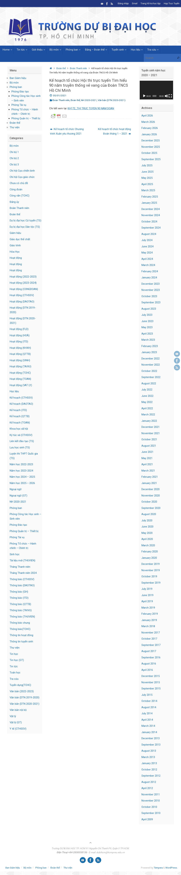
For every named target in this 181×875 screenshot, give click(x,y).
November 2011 (150, 794)
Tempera (158, 867)
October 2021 (149, 439)
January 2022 (149, 420)
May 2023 (147, 327)
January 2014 (149, 732)
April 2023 (147, 333)
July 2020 (146, 520)
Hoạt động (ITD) (19, 346)
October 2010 (149, 807)
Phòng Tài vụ (18, 104)
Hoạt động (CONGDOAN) (24, 293)
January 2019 (149, 620)
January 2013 (149, 763)
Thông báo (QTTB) (20, 608)
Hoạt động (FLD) (19, 333)
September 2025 (150, 159)
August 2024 (148, 234)
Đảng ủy (14, 201)
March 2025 (148, 190)
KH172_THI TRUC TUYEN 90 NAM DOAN (91, 108)
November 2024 (150, 215)
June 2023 (147, 321)
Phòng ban (16, 87)
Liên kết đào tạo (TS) (22, 445)
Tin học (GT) (17, 664)
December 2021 (150, 427)
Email (134, 3)
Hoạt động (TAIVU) (21, 371)
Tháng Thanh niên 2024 (23, 577)
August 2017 (148, 651)
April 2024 (147, 259)
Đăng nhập (123, 3)
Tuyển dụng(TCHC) (20, 689)
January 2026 (149, 134)
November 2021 (150, 433)
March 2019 (148, 607)
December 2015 (150, 676)
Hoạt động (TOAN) (20, 383)
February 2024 (149, 271)
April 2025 (147, 184)
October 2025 (149, 153)
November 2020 (150, 495)
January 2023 (149, 352)
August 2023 (148, 308)
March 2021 (148, 470)
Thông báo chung (20, 627)
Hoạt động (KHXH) (20, 352)
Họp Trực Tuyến (171, 3)
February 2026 (149, 128)
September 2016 (150, 657)
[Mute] (166, 96)
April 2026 (147, 115)
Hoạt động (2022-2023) (23, 281)
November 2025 (150, 146)
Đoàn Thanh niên (78, 68)
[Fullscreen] (170, 96)
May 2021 (147, 458)
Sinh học (15, 558)
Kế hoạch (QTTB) (20, 420)
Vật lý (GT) (16, 727)
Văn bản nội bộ (18, 714)
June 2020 (147, 526)
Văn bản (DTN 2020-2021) (111, 100)
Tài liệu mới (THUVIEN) (23, 565)
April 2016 (147, 670)
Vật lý (13, 720)
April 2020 (147, 539)
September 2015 (150, 688)
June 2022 (147, 396)
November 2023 (150, 290)
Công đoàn (16, 189)
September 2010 (150, 813)
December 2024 (150, 209)
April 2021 (147, 464)
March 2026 (148, 121)
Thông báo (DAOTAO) (22, 590)
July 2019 (146, 588)
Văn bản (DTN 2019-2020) (25, 702)
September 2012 (150, 775)
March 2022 (148, 414)
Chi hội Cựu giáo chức (22, 177)
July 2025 (146, 165)
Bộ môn (14, 82)
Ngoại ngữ (15, 493)
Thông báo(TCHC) (20, 633)
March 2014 (148, 725)
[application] (156, 90)
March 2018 (148, 626)
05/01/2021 (59, 95)
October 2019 (149, 576)
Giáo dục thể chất (20, 243)
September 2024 (150, 227)
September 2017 (150, 645)
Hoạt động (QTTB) (20, 358)
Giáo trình (15, 250)
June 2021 (147, 451)
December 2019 (150, 564)
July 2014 (146, 713)
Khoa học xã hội (19, 433)
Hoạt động (16, 262)
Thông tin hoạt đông (21, 639)
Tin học (14, 658)
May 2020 (147, 533)
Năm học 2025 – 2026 (22, 487)
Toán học (15, 677)
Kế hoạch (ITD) (18, 414)
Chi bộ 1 (14, 152)
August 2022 (148, 383)
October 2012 (149, 769)
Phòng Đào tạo (20, 91)
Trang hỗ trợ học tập (151, 3)
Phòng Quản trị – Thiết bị (25, 118)
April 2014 (147, 719)
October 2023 (149, 296)
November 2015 (150, 682)
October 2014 (149, 701)
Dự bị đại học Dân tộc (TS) (25, 231)
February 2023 (149, 346)
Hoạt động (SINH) (20, 364)
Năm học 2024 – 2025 (22, 481)
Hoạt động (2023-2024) (23, 287)
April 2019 (147, 601)
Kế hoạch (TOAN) (20, 427)
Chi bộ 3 (14, 164)
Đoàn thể (61, 68)
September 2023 (150, 302)
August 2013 (148, 750)
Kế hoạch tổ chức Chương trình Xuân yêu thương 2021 (67, 131)
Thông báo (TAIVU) (21, 614)
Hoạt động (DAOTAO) (22, 306)
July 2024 (146, 240)
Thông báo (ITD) (19, 602)
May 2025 (147, 177)
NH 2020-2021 (89, 100)
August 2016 (148, 663)
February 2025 (149, 196)
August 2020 (148, 514)
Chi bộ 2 (14, 158)
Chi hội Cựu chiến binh (22, 170)
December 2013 (150, 738)
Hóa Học (15, 256)
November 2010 (150, 800)
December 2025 (150, 140)
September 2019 (150, 582)
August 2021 (148, 445)
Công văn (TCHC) (20, 195)
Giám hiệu (15, 237)
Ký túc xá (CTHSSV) (21, 439)
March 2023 (148, 339)
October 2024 (149, 221)
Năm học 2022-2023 (21, 468)
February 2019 (149, 613)
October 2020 (149, 501)
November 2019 (150, 570)
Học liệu (14, 396)
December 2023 (150, 283)
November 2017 (150, 632)
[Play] (144, 96)
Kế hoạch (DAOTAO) (21, 408)
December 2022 (150, 358)
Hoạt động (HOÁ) (20, 339)
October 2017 (149, 638)
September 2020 (150, 508)
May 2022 (147, 402)
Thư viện (15, 127)
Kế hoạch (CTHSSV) (21, 402)
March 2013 (148, 757)
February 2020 (149, 551)
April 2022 (147, 408)
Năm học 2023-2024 (21, 475)
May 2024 (147, 252)
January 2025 (149, 202)
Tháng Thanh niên (20, 571)
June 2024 (147, 246)
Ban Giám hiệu (18, 78)
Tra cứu (14, 683)
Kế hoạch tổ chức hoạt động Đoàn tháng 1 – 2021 (114, 131)
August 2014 (148, 707)
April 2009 (147, 819)
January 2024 (149, 277)
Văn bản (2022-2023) (22, 695)
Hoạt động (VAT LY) (21, 389)
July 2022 (146, 389)
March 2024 (148, 265)
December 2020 (150, 489)
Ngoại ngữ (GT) (18, 500)
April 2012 (147, 788)
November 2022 (150, 364)
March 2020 (148, 545)
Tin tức (14, 670)
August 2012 (148, 782)
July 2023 (146, 314)
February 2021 (149, 476)
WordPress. (171, 867)
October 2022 (149, 371)
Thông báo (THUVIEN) (22, 621)
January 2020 (149, 557)
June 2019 (147, 595)
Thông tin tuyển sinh (21, 645)
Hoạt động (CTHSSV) (22, 299)
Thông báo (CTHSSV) (22, 583)
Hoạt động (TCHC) (20, 377)
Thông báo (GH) (19, 596)
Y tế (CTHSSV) (18, 733)
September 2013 (150, 744)
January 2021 (149, 483)
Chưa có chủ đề (19, 183)
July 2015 (146, 694)
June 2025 (147, 171)
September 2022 (150, 377)
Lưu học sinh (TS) (20, 451)
